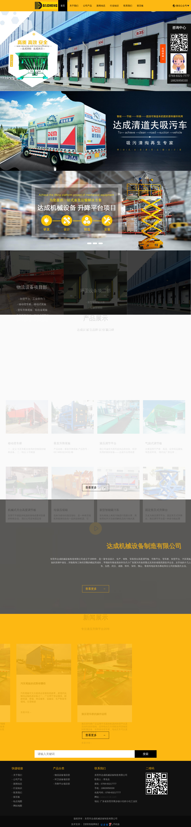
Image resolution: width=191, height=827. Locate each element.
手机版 (116, 824)
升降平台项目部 (62, 783)
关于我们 (74, 5)
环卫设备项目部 (62, 779)
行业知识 (114, 5)
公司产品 (87, 5)
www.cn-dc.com (108, 797)
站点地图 (17, 801)
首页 (63, 5)
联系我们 (127, 5)
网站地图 (17, 805)
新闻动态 (101, 5)
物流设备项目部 (62, 775)
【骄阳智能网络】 (91, 824)
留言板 (140, 5)
